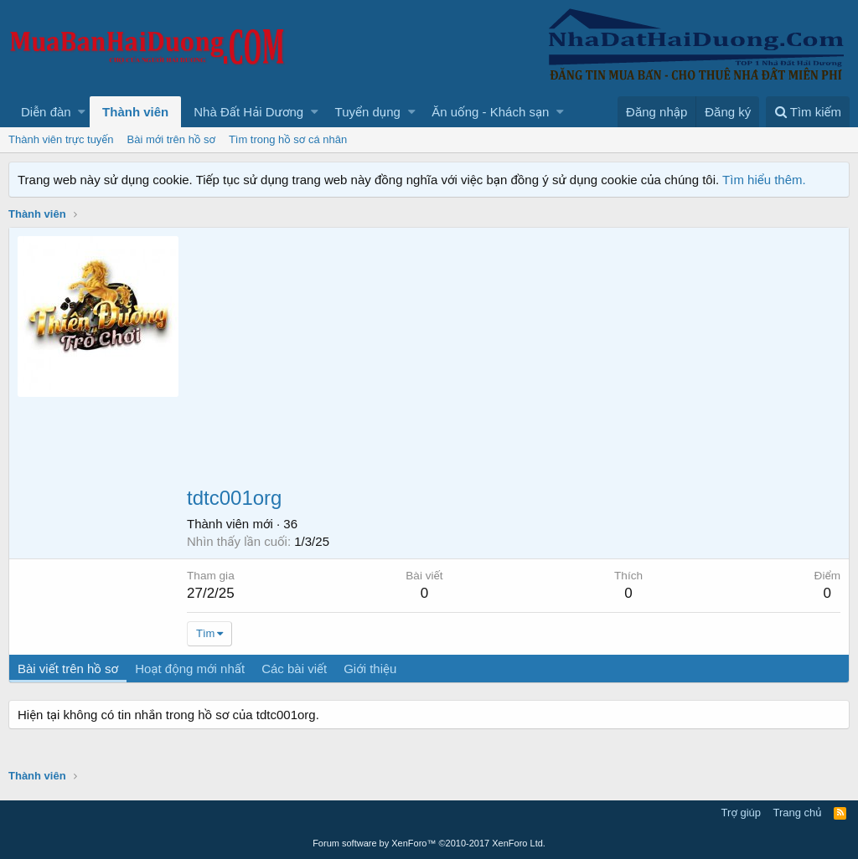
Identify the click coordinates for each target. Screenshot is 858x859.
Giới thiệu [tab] (370, 668)
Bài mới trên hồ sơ (171, 139)
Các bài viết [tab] (294, 668)
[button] (82, 111)
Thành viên (135, 112)
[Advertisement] (513, 361)
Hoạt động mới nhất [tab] (190, 668)
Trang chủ (797, 812)
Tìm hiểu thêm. (764, 179)
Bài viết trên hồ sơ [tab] (68, 668)
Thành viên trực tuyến (61, 139)
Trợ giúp (741, 812)
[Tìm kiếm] (808, 111)
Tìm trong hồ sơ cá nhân (288, 139)
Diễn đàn (46, 112)
